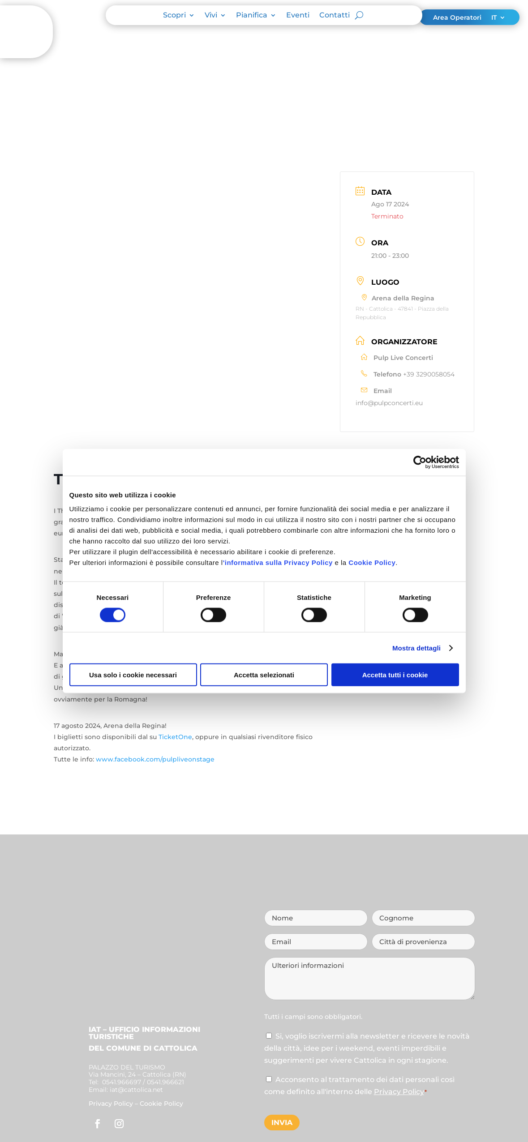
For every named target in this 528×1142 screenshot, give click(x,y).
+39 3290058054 (429, 374)
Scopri (174, 15)
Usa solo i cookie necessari (133, 675)
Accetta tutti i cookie (395, 675)
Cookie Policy (371, 562)
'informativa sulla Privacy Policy (278, 562)
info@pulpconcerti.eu (389, 403)
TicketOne (175, 737)
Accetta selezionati (264, 675)
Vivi (211, 15)
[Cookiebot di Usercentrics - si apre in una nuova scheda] (420, 462)
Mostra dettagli (416, 647)
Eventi (297, 15)
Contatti (334, 15)
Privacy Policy (111, 1103)
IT (494, 17)
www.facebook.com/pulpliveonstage (154, 759)
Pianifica (251, 15)
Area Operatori (457, 17)
